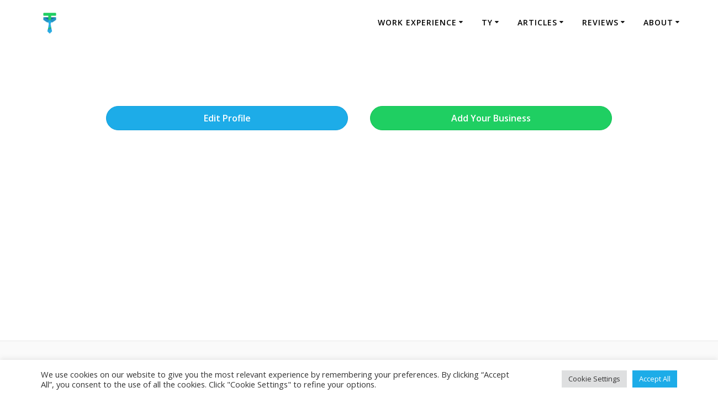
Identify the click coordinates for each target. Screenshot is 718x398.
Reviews (600, 22)
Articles (537, 22)
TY (487, 22)
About (658, 22)
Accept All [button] (655, 379)
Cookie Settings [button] (594, 379)
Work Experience (417, 22)
